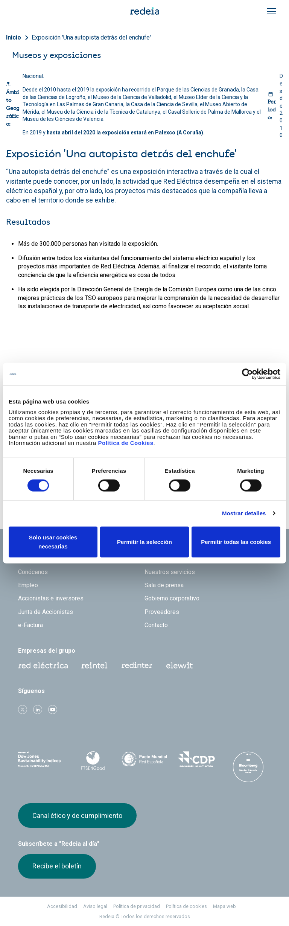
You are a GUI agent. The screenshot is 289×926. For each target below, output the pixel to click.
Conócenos (33, 572)
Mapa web (224, 906)
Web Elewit (179, 665)
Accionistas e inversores (51, 598)
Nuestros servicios (169, 572)
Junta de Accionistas (45, 611)
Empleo (28, 585)
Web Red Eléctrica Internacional (137, 665)
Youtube (52, 709)
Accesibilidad (62, 906)
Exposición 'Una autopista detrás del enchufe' (91, 37)
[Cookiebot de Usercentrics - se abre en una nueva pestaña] (247, 374)
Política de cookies (186, 906)
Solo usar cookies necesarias (53, 541)
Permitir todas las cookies (236, 541)
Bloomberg (248, 766)
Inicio (13, 37)
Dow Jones (41, 759)
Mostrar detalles (244, 513)
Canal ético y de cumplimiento (77, 815)
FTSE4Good (93, 760)
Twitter (22, 709)
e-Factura (30, 625)
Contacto (156, 625)
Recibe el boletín (57, 866)
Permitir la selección (144, 541)
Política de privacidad (136, 906)
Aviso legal (95, 906)
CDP (196, 759)
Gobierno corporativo (171, 598)
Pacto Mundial (144, 759)
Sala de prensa (164, 585)
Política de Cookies (125, 443)
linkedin (37, 709)
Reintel (94, 665)
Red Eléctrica (43, 665)
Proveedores (161, 611)
